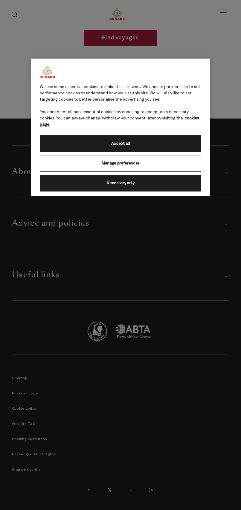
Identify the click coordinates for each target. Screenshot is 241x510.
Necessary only (120, 183)
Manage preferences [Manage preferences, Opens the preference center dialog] (120, 163)
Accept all (120, 144)
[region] (120, 127)
